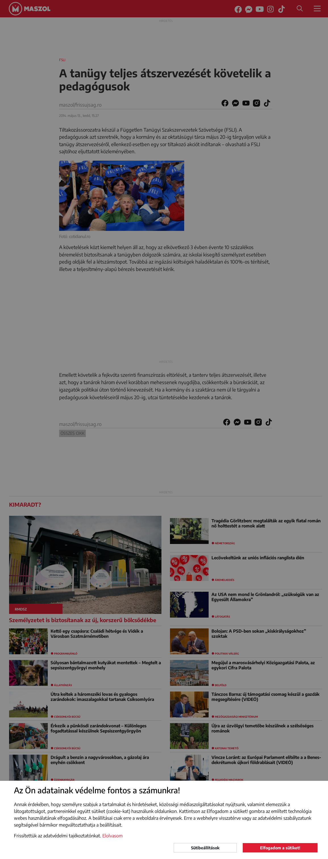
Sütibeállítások (205, 847)
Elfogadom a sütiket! (280, 847)
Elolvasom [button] (112, 836)
